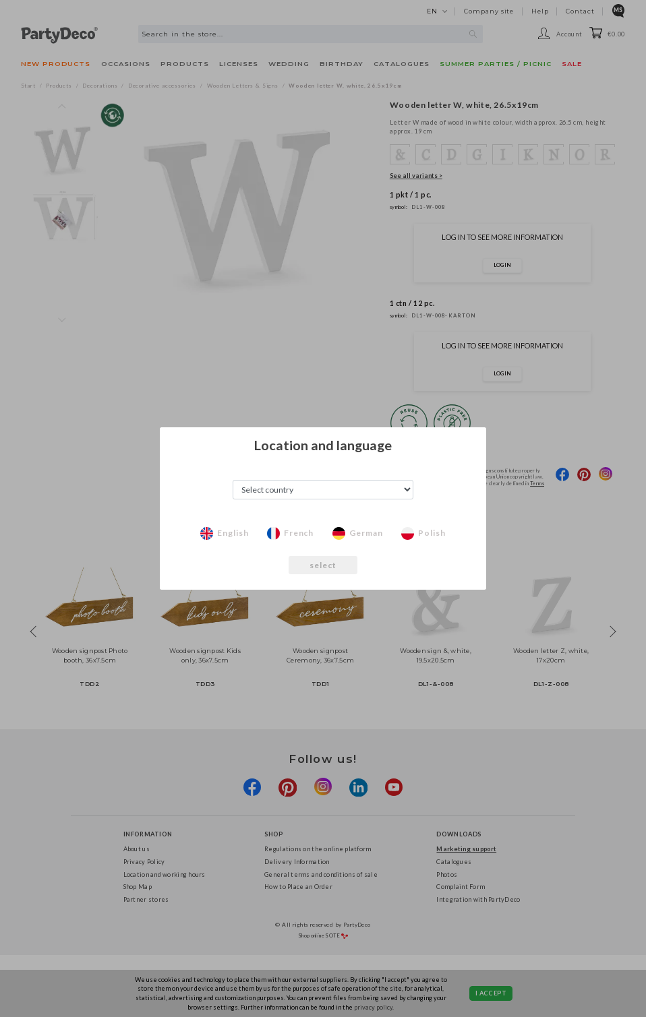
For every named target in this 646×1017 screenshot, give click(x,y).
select (323, 565)
